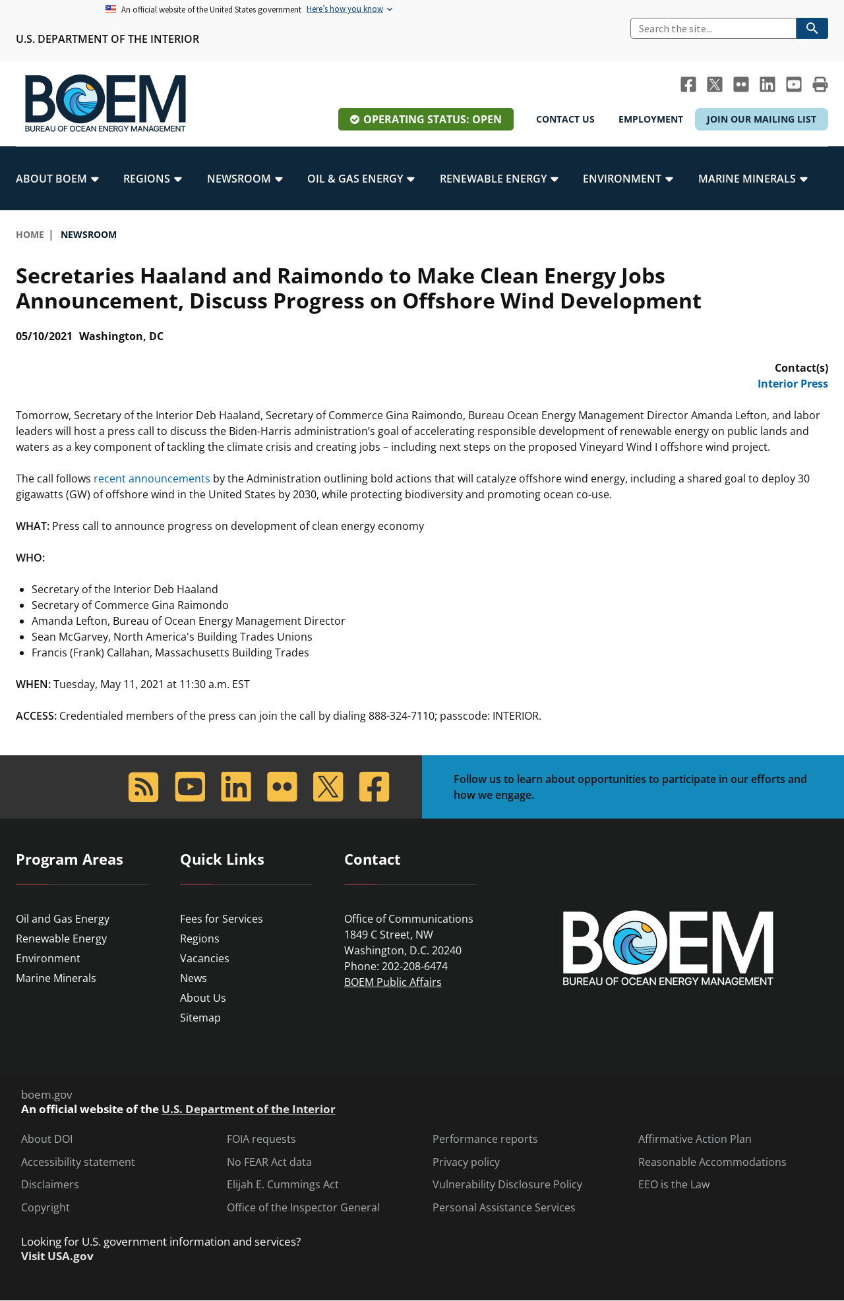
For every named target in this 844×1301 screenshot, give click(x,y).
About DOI (47, 1139)
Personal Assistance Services (504, 1208)
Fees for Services (221, 918)
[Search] (713, 28)
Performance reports (485, 1139)
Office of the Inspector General (303, 1208)
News (193, 978)
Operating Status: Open (432, 119)
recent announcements (152, 478)
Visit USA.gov (57, 1256)
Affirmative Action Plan (695, 1139)
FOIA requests (261, 1139)
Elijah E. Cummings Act (283, 1185)
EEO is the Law (673, 1185)
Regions (200, 938)
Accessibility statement (78, 1162)
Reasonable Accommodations (712, 1162)
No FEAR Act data (269, 1162)
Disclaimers (50, 1185)
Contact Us (565, 119)
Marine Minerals (56, 978)
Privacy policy (466, 1162)
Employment (650, 119)
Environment (48, 958)
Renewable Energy (61, 938)
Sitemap (200, 1017)
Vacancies (204, 958)
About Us (203, 998)
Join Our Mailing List (761, 119)
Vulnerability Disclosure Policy (507, 1185)
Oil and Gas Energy (62, 918)
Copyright (45, 1208)
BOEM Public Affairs (393, 982)
